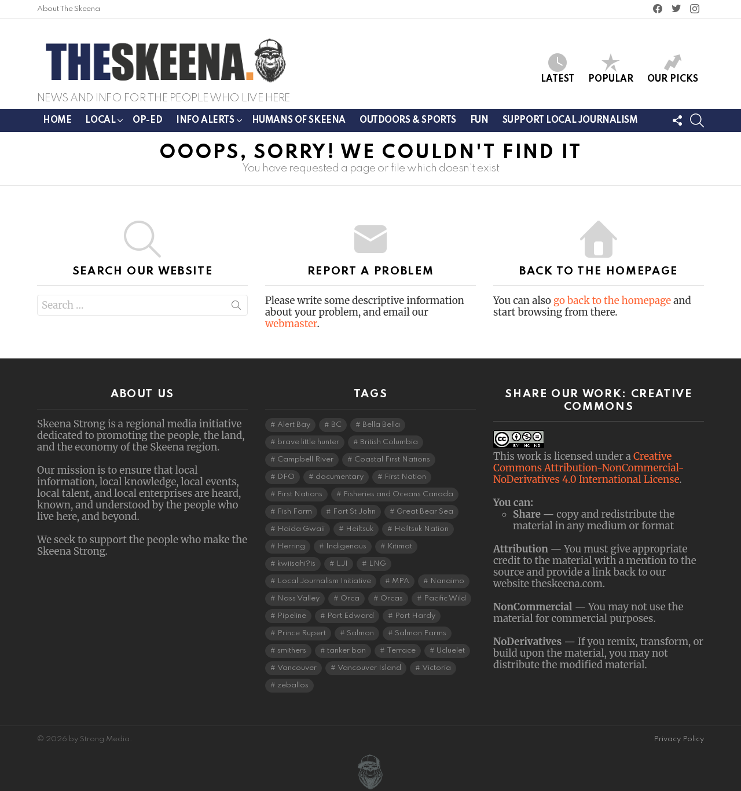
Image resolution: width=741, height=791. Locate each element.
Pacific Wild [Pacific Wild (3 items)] (445, 598)
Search (236, 307)
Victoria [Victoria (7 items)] (436, 668)
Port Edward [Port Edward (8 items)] (350, 616)
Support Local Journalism (570, 120)
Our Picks (672, 68)
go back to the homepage (612, 300)
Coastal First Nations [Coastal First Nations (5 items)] (392, 459)
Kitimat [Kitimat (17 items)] (399, 546)
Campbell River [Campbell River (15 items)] (305, 459)
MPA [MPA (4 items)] (400, 581)
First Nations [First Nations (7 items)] (299, 494)
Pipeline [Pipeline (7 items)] (291, 616)
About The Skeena (68, 9)
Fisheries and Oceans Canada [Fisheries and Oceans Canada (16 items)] (398, 494)
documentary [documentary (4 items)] (340, 477)
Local (100, 122)
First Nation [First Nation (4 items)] (405, 477)
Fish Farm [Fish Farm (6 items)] (294, 511)
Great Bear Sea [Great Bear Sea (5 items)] (425, 511)
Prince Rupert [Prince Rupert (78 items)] (301, 633)
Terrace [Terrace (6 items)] (401, 650)
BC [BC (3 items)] (336, 425)
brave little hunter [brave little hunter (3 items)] (308, 442)
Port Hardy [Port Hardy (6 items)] (415, 616)
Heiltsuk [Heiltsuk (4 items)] (359, 529)
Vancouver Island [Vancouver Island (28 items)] (369, 668)
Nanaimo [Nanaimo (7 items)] (447, 581)
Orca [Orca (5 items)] (350, 598)
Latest (557, 68)
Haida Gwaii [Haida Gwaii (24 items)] (301, 529)
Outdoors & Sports (408, 120)
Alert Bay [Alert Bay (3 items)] (293, 425)
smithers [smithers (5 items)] (291, 650)
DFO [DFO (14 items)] (286, 477)
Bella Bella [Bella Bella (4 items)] (381, 425)
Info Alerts (205, 122)
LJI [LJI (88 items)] (342, 563)
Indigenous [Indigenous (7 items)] (346, 546)
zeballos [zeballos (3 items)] (293, 685)
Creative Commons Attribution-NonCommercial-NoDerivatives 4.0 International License (588, 468)
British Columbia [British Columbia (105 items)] (389, 442)
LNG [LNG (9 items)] (377, 563)
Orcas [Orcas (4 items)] (391, 598)
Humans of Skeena (299, 120)
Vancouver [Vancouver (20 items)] (297, 668)
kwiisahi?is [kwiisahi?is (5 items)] (296, 563)
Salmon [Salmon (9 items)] (360, 633)
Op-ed (147, 120)
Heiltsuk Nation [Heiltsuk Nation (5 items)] (421, 529)
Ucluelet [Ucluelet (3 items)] (450, 650)
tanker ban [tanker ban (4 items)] (346, 650)
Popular (610, 68)
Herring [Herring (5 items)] (291, 546)
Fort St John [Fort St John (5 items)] (354, 511)
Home (57, 120)
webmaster (291, 323)
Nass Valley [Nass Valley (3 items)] (298, 598)
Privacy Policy (679, 739)
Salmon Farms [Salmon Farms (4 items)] (420, 633)
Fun (479, 120)
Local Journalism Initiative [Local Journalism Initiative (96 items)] (324, 581)
